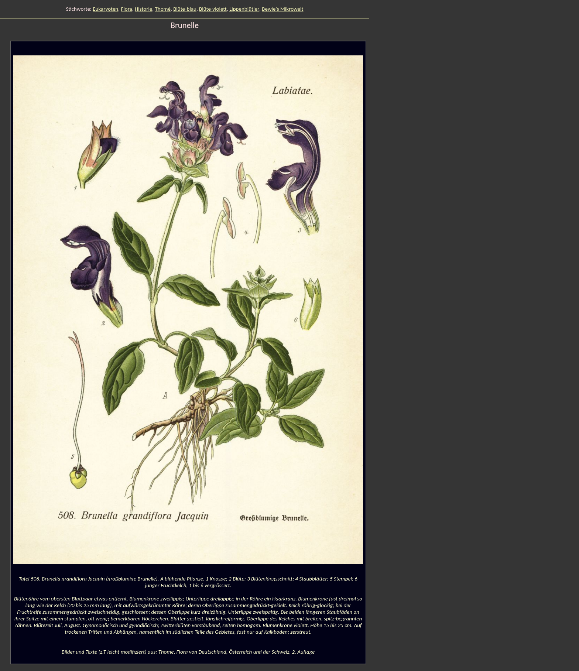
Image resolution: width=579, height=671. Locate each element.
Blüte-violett (213, 9)
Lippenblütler (244, 9)
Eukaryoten (105, 9)
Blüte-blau (184, 9)
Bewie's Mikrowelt (282, 9)
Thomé (163, 9)
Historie (143, 9)
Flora (126, 9)
